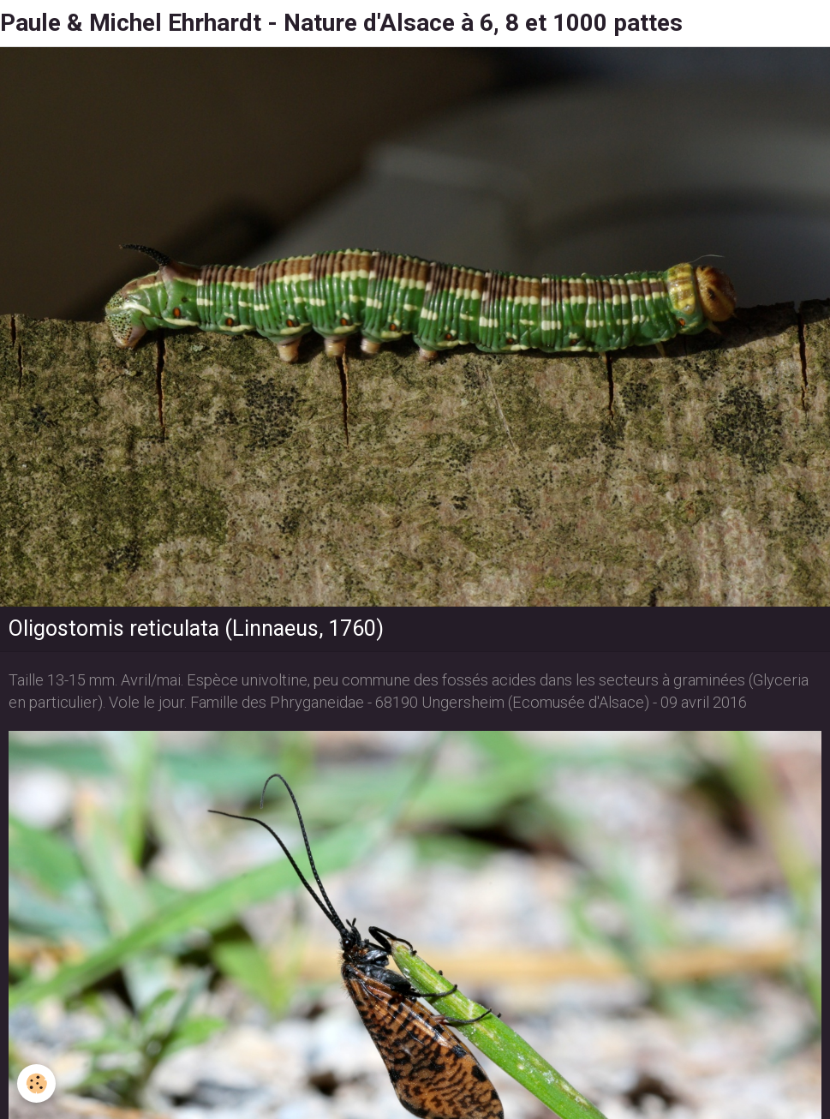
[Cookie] (36, 1083)
